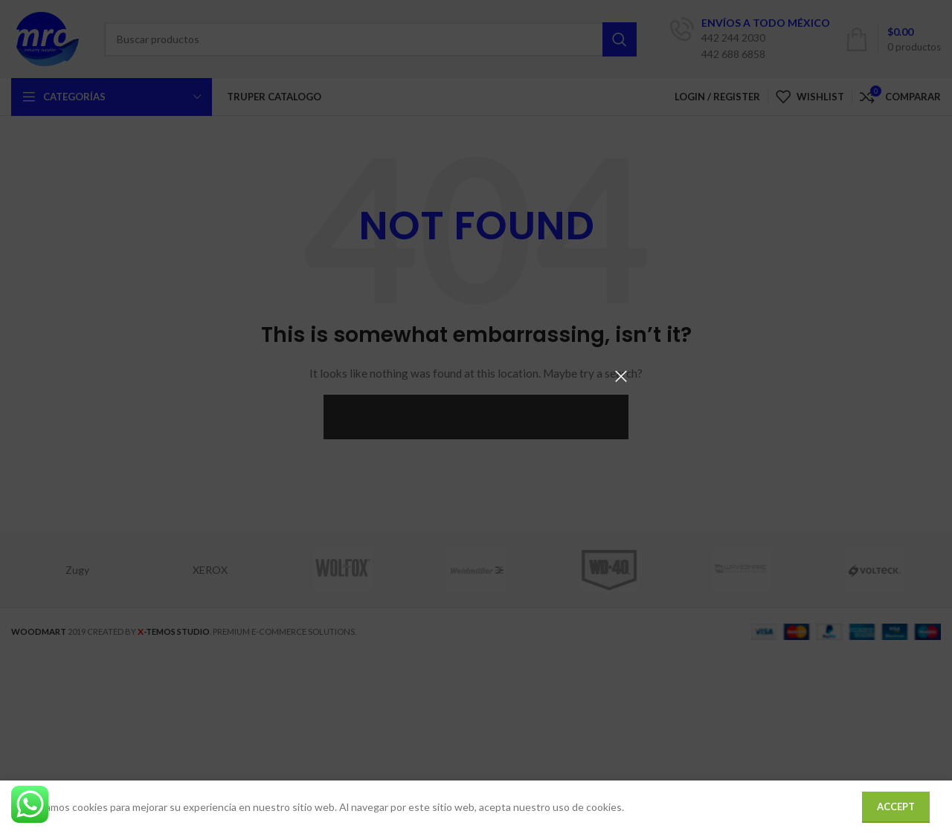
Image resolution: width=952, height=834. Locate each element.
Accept (896, 806)
